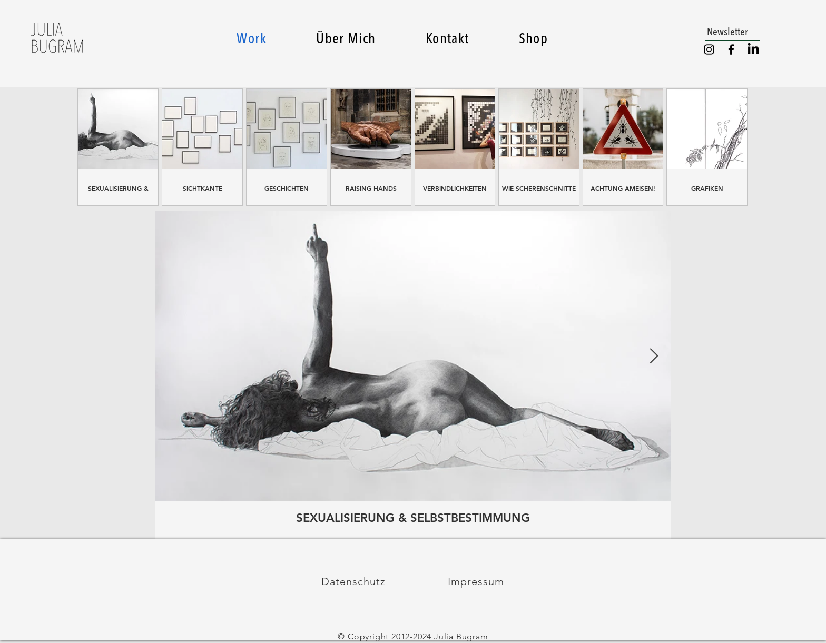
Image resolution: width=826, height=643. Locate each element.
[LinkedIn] (753, 49)
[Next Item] (653, 356)
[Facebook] (731, 49)
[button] (732, 32)
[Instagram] (709, 49)
